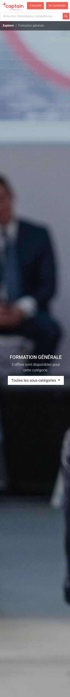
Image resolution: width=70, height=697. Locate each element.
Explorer (8, 25)
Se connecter (57, 5)
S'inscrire (35, 5)
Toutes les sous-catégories (34, 380)
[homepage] (13, 5)
